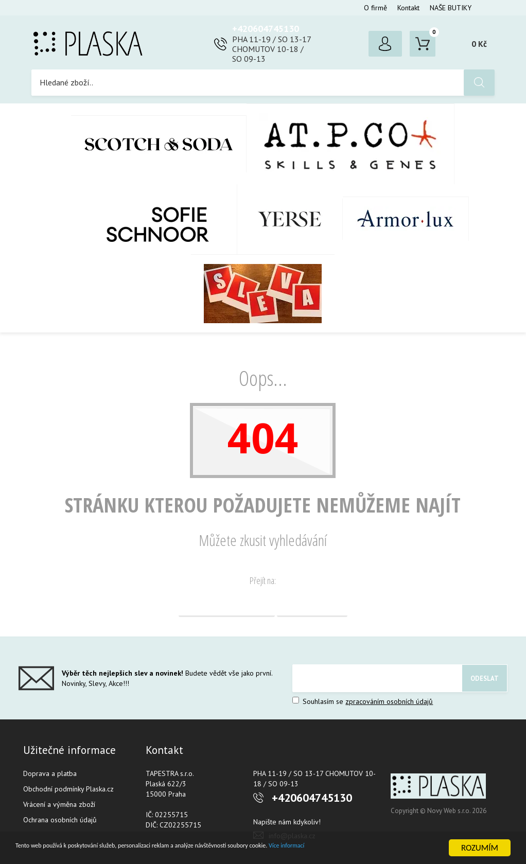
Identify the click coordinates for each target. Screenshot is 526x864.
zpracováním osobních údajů (389, 701)
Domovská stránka (226, 604)
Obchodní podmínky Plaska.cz (68, 789)
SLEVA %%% (263, 293)
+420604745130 (265, 28)
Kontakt (408, 7)
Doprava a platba (50, 773)
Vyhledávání (312, 604)
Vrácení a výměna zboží (59, 804)
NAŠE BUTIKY (450, 7)
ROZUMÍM (479, 847)
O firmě (375, 7)
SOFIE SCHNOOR (147, 219)
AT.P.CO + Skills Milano (350, 143)
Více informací (399, 848)
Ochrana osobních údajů (60, 819)
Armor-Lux (406, 219)
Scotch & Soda (159, 143)
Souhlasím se (362, 701)
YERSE (290, 219)
